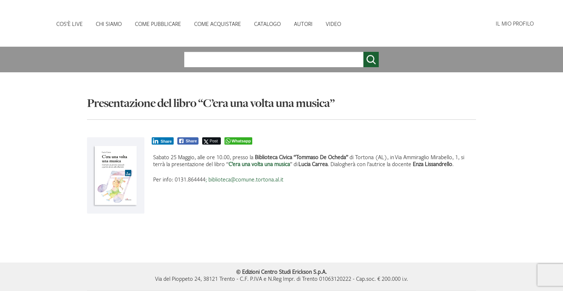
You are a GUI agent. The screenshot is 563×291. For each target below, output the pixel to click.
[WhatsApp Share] (238, 141)
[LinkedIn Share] (163, 141)
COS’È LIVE (69, 23)
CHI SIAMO (109, 23)
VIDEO (333, 23)
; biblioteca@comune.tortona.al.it (244, 179)
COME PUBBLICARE (158, 23)
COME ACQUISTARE (217, 23)
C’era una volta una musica (259, 164)
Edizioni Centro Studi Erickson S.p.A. (284, 271)
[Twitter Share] (211, 141)
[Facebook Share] (188, 141)
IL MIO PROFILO (515, 23)
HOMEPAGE (29, 24)
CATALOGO (267, 23)
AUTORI (303, 23)
